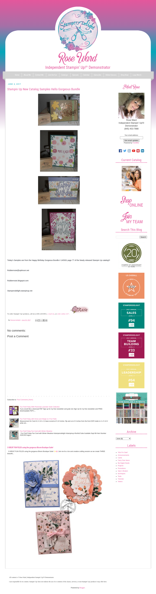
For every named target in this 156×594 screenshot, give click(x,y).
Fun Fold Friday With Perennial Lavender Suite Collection (40, 407)
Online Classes (111, 75)
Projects (120, 466)
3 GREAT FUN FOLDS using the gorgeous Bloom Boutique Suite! (30, 447)
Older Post (106, 396)
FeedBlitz (135, 143)
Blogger (82, 588)
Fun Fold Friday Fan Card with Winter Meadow (36, 431)
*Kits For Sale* (123, 452)
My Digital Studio (123, 463)
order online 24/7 (63, 314)
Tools (119, 476)
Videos (120, 481)
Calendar (86, 75)
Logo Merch (137, 75)
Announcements (123, 455)
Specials (75, 75)
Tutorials (121, 479)
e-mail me (50, 314)
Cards (120, 458)
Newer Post (12, 396)
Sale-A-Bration (123, 471)
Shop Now (124, 75)
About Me (27, 75)
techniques (121, 474)
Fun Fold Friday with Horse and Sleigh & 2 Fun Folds (38, 419)
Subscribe (97, 75)
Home (17, 75)
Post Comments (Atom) (25, 400)
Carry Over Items (124, 460)
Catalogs (64, 75)
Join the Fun (52, 75)
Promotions (122, 468)
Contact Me (39, 75)
